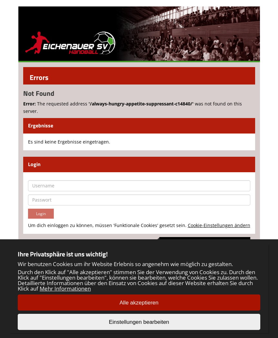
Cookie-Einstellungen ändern (219, 225)
